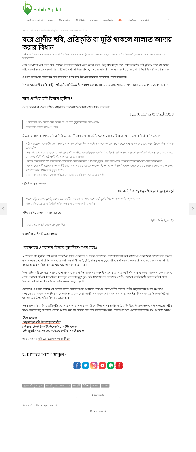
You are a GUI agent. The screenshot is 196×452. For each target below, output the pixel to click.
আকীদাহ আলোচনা (35, 20)
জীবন (120, 20)
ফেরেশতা (95, 385)
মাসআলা (145, 20)
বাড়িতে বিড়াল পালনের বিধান (54, 338)
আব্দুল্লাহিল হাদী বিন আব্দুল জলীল (41, 322)
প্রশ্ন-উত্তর (132, 20)
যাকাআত (94, 20)
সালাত (51, 20)
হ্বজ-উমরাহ (108, 20)
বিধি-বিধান (80, 20)
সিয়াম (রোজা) (65, 20)
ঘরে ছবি (49, 385)
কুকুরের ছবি (28, 385)
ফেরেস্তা (105, 385)
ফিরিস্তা (86, 385)
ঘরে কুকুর (39, 385)
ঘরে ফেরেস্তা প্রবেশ (62, 385)
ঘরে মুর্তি (76, 385)
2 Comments (98, 394)
